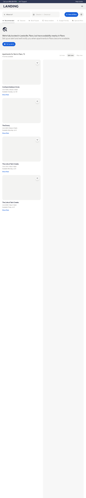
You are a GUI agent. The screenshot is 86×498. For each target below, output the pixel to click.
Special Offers (77, 20)
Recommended (8, 20)
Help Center (79, 1)
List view (62, 55)
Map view (79, 55)
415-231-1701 (13, 1)
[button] (45, 14)
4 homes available (7, 56)
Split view (71, 55)
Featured (21, 20)
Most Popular (34, 20)
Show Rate (5, 95)
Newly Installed (48, 20)
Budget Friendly (63, 20)
